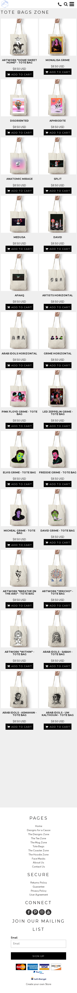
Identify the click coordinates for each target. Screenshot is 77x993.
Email (14, 937)
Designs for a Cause (38, 830)
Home (38, 826)
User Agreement (38, 894)
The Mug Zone (38, 842)
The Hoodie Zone (38, 854)
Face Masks (38, 858)
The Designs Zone (38, 834)
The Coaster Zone (38, 850)
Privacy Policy (38, 890)
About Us (38, 862)
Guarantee (38, 886)
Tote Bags (38, 846)
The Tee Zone (38, 838)
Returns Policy (38, 882)
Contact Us (38, 866)
